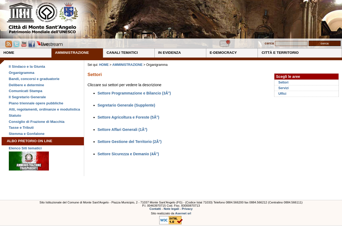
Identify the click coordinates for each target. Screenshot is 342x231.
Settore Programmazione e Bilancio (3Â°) (134, 93)
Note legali (171, 208)
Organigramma (21, 73)
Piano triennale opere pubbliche (36, 103)
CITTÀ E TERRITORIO (280, 53)
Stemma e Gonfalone (27, 134)
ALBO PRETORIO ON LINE (29, 141)
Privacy (187, 208)
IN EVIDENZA (169, 53)
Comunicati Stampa (25, 91)
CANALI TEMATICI (122, 53)
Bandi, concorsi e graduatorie (34, 79)
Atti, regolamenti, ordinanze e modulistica (44, 109)
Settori (283, 82)
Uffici (282, 94)
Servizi (283, 88)
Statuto (15, 115)
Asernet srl (183, 213)
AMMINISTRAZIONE (72, 53)
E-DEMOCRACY (223, 53)
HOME (8, 53)
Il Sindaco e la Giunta (27, 67)
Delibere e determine (26, 85)
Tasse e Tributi (21, 128)
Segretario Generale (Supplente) (126, 105)
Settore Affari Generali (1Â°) (122, 129)
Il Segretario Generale (27, 97)
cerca (269, 43)
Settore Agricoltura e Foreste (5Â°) (128, 117)
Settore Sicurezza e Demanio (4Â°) (128, 154)
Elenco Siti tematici (25, 148)
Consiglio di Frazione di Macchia (36, 122)
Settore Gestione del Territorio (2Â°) (130, 141)
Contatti (155, 208)
